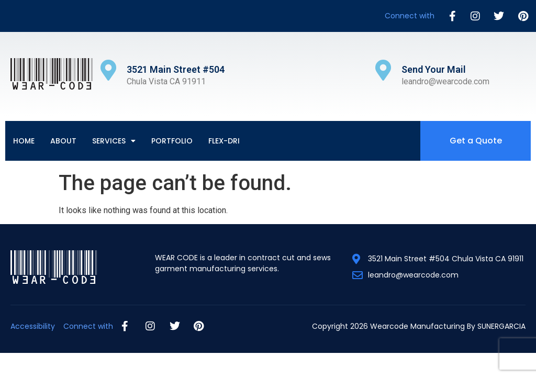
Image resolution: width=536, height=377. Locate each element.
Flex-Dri (224, 141)
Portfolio (172, 141)
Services (114, 141)
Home (24, 141)
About (63, 141)
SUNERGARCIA (501, 326)
